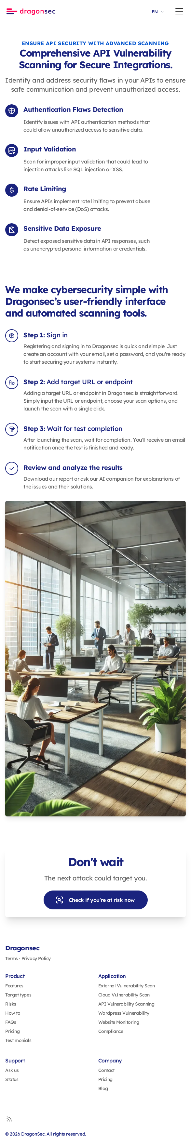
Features (14, 986)
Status (12, 1079)
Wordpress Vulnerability (123, 1013)
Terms (11, 958)
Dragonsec (22, 948)
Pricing (12, 1031)
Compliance (110, 1031)
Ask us (12, 1070)
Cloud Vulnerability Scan (124, 995)
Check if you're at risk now (95, 899)
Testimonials (18, 1040)
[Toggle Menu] (179, 12)
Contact (106, 1070)
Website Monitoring (118, 1022)
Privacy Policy (36, 958)
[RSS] (9, 1118)
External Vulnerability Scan (126, 986)
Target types (18, 995)
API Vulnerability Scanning (126, 1004)
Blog (103, 1088)
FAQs (10, 1022)
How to (12, 1013)
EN (158, 12)
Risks (10, 1004)
